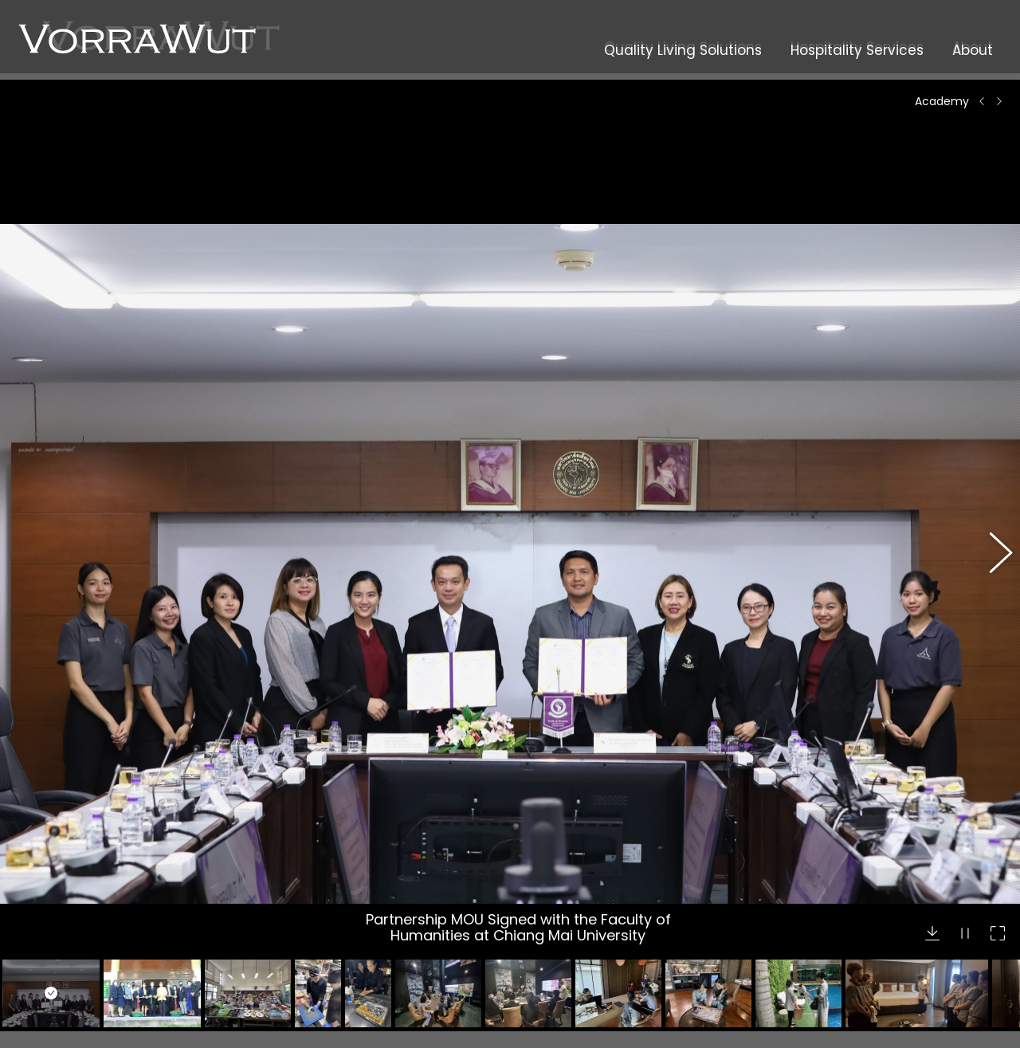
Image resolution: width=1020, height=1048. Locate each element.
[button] (992, 441)
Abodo (303, 1004)
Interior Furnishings (91, 905)
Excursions (68, 1004)
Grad (298, 984)
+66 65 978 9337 (822, 979)
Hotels (57, 944)
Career (549, 893)
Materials (65, 924)
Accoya (306, 944)
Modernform (320, 905)
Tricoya (306, 964)
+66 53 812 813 (814, 997)
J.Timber (309, 1024)
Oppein (305, 885)
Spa (50, 984)
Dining (57, 964)
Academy (557, 912)
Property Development (103, 885)
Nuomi (303, 924)
